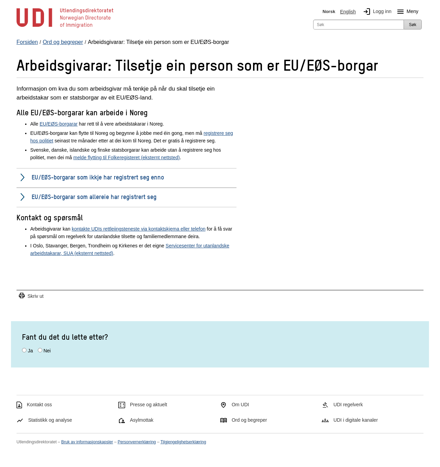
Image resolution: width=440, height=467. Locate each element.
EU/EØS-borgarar (58, 124)
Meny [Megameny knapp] (406, 11)
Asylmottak (141, 420)
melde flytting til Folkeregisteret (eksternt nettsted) (126, 157)
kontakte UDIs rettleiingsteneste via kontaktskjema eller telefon (139, 229)
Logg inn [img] (376, 11)
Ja (30, 350)
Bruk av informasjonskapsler (87, 442)
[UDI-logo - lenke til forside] (64, 27)
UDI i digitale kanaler (355, 420)
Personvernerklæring (137, 442)
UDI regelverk (348, 404)
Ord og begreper (249, 420)
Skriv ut (31, 296)
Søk (412, 24)
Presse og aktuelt (148, 404)
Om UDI (240, 404)
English (348, 11)
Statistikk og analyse (50, 420)
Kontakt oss (39, 404)
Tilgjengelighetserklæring (183, 442)
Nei (47, 350)
